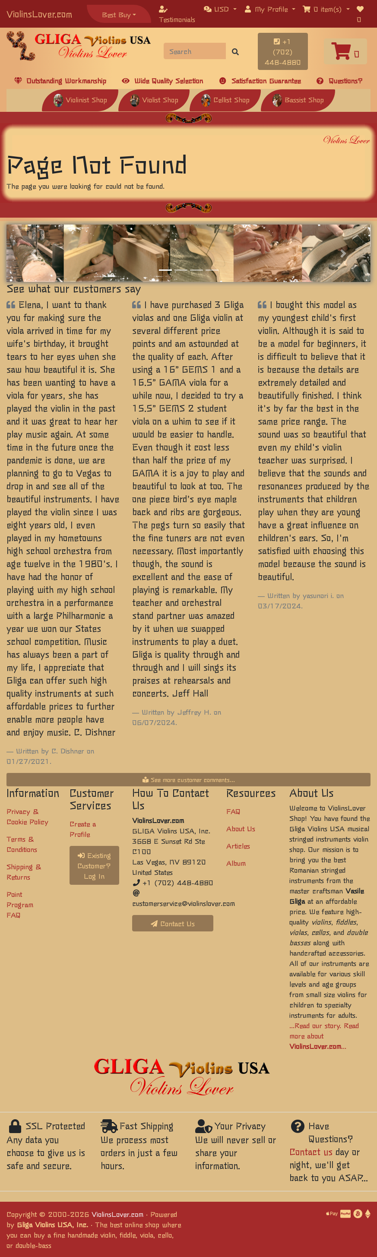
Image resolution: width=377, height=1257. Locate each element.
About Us (240, 828)
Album (236, 863)
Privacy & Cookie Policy (27, 816)
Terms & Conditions (21, 843)
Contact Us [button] (173, 923)
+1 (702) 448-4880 (283, 51)
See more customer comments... (189, 779)
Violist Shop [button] (154, 99)
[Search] (195, 51)
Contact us (311, 1151)
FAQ (233, 811)
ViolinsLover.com (39, 13)
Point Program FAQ (19, 904)
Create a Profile (83, 828)
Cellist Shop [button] (225, 99)
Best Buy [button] (116, 14)
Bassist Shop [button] (298, 99)
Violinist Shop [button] (80, 99)
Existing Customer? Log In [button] (94, 865)
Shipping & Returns (23, 871)
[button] (220, 8)
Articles (238, 845)
